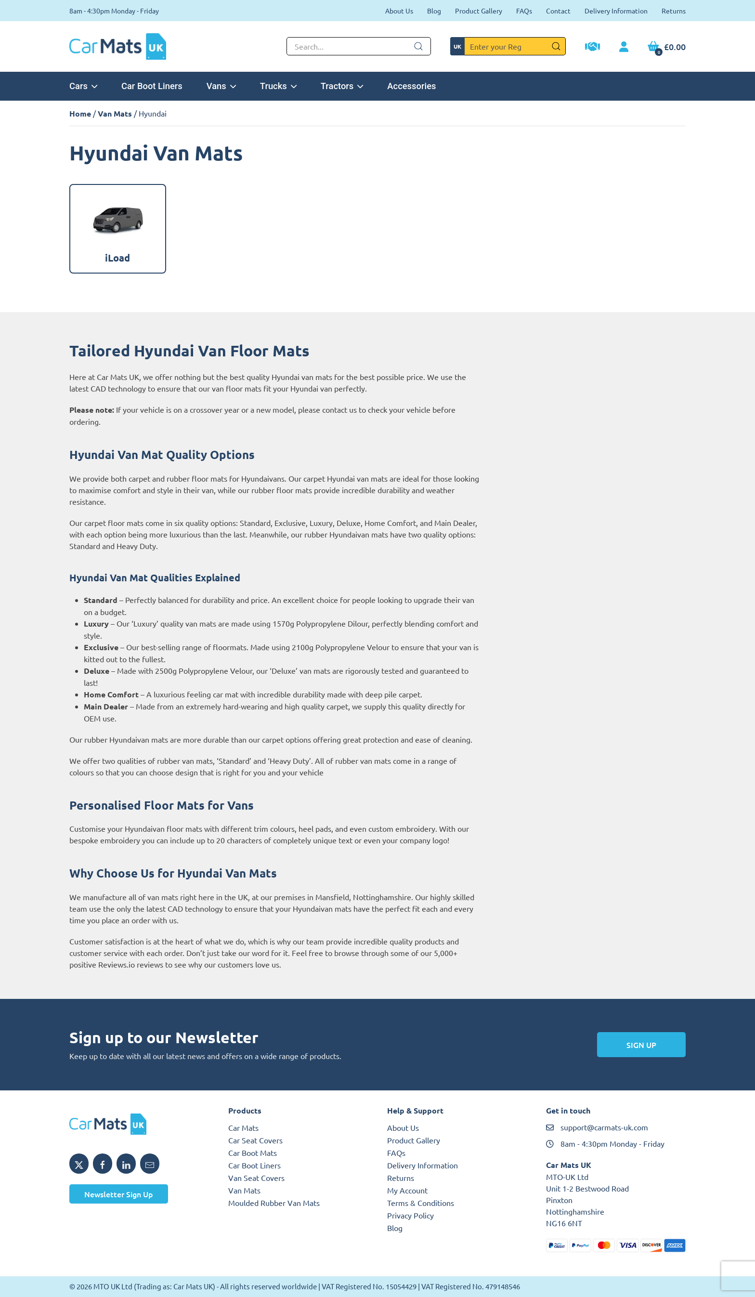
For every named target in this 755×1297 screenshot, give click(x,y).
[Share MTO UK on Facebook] (102, 1163)
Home (80, 113)
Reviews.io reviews (130, 964)
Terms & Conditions (420, 1202)
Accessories (411, 86)
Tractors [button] (342, 86)
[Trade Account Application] (592, 47)
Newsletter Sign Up (118, 1194)
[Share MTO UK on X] (79, 1163)
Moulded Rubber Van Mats (274, 1202)
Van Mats (115, 113)
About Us (399, 10)
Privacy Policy (410, 1215)
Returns (674, 10)
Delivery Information (616, 10)
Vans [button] (221, 86)
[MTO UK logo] (139, 1124)
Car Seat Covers (255, 1140)
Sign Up (641, 1044)
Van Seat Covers (256, 1177)
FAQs (524, 10)
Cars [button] (83, 86)
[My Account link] (623, 47)
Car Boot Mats (252, 1152)
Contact (558, 10)
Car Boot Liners (151, 86)
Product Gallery (478, 10)
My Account (407, 1190)
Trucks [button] (278, 86)
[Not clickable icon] (358, 46)
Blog (434, 10)
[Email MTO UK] (149, 1163)
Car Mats (243, 1127)
